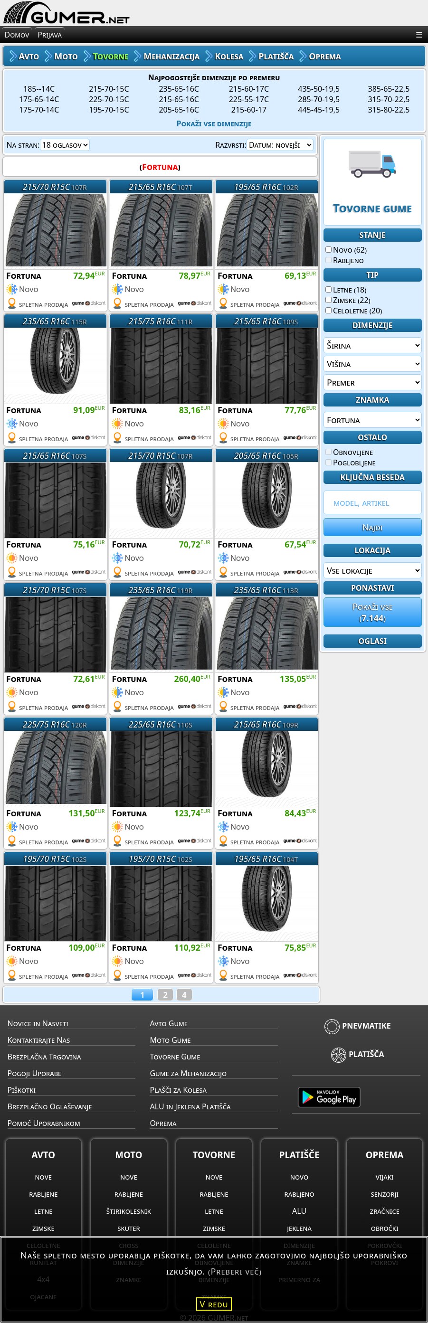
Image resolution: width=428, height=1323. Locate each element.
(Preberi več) (235, 1271)
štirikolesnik (128, 1211)
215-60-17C (249, 89)
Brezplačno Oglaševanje (50, 1106)
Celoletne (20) (353, 310)
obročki (385, 1228)
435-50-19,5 (319, 89)
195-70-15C (109, 109)
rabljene (43, 1194)
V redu (214, 1304)
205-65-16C (179, 109)
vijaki (385, 1177)
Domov (17, 34)
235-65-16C (179, 89)
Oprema (163, 1123)
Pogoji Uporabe (35, 1073)
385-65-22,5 (389, 89)
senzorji (385, 1194)
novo (299, 1177)
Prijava (50, 34)
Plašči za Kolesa (178, 1090)
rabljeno (299, 1194)
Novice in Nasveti (38, 1023)
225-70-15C (109, 99)
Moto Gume (170, 1040)
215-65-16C (179, 99)
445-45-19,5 (319, 109)
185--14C (39, 89)
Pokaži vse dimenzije (214, 123)
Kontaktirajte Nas (39, 1040)
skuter (128, 1228)
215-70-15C (109, 89)
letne (43, 1211)
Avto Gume (168, 1023)
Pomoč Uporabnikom (44, 1123)
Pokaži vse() (372, 612)
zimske (43, 1228)
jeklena (299, 1228)
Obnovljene (349, 452)
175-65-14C (39, 99)
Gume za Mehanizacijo (188, 1073)
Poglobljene (350, 462)
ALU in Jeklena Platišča (190, 1106)
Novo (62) (346, 250)
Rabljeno (344, 260)
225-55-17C (249, 99)
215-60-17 (248, 109)
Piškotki (22, 1090)
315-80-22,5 (389, 109)
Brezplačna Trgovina (44, 1056)
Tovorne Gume (175, 1056)
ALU (299, 1211)
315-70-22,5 (389, 99)
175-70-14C (39, 109)
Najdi (372, 527)
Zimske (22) (348, 300)
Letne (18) (345, 289)
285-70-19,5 (319, 99)
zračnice (384, 1211)
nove (43, 1177)
